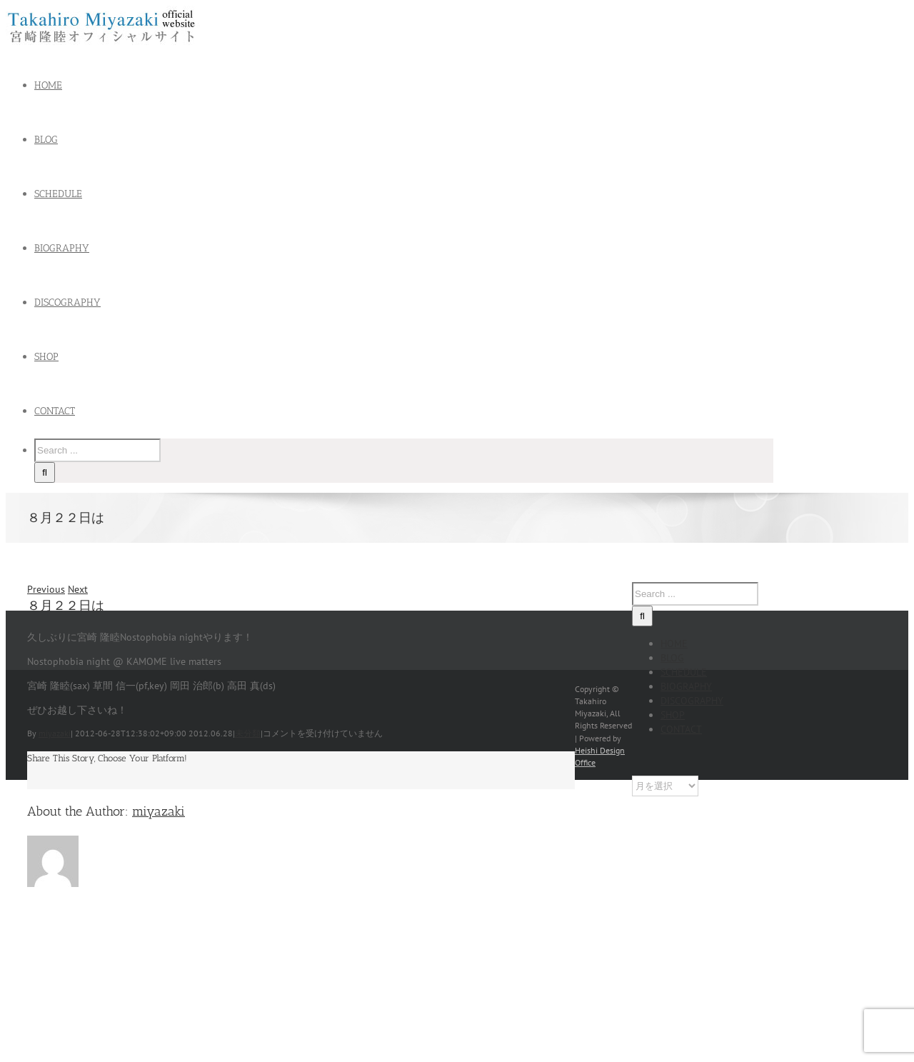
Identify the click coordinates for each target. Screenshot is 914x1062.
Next (78, 589)
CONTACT (681, 729)
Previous (46, 589)
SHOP (673, 714)
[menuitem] (412, 86)
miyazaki (55, 733)
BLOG (672, 657)
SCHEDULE (684, 672)
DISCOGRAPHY (692, 700)
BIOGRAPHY (686, 686)
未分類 (248, 733)
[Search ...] (97, 450)
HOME (674, 643)
